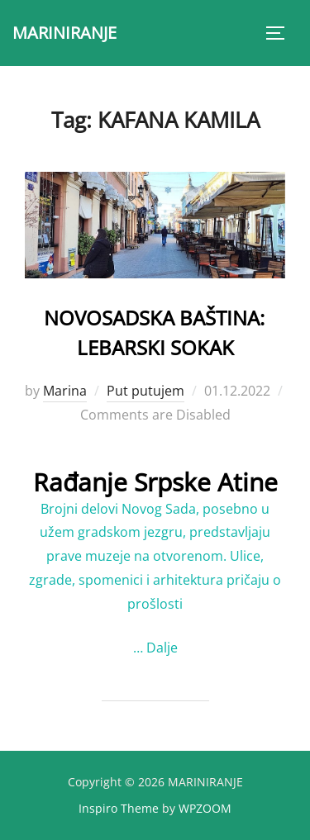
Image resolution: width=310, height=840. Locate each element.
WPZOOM (205, 808)
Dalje (162, 647)
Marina (65, 391)
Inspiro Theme (119, 808)
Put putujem (145, 391)
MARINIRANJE (64, 32)
